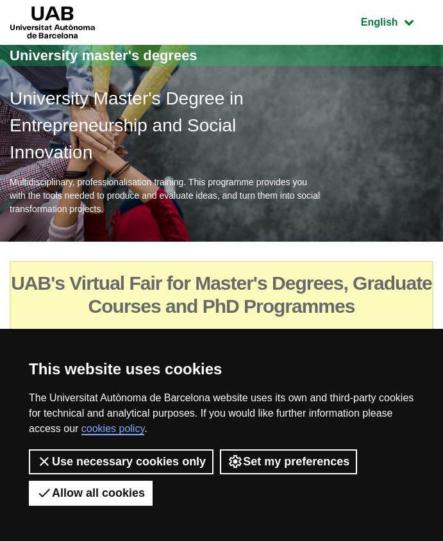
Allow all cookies (91, 493)
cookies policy (112, 428)
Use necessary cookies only (121, 461)
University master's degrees (103, 55)
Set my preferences (288, 461)
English (396, 21)
